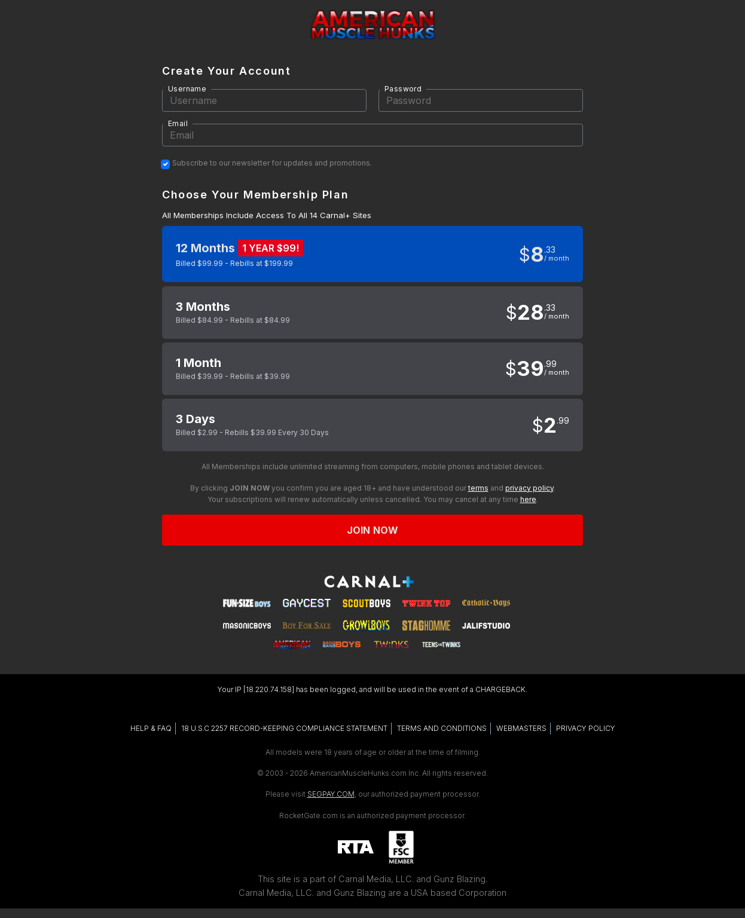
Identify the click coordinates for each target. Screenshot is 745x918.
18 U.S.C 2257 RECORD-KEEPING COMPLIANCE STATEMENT (284, 728)
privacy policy (529, 488)
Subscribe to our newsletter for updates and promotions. (272, 163)
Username (187, 88)
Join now (372, 530)
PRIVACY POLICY (585, 728)
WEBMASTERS (521, 728)
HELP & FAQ (151, 728)
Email (178, 123)
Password (403, 88)
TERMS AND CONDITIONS (442, 728)
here (528, 499)
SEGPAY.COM (331, 794)
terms (478, 488)
